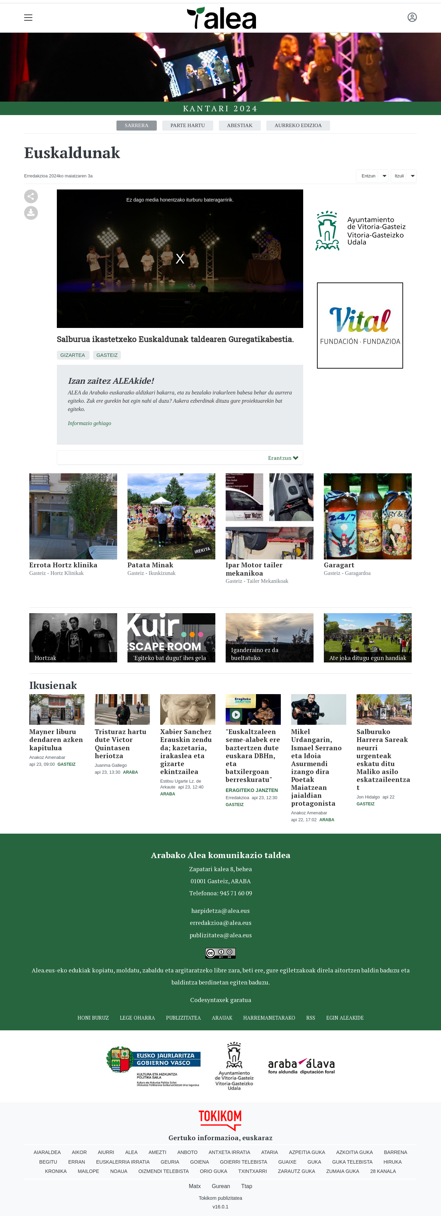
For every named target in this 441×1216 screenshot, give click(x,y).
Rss (310, 1017)
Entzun (369, 175)
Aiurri (106, 1152)
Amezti (157, 1152)
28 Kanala (383, 1171)
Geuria (170, 1162)
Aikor (79, 1152)
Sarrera (136, 125)
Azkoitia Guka (354, 1152)
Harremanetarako (269, 1017)
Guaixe (287, 1162)
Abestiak (240, 125)
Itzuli (399, 175)
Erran (76, 1162)
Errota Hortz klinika (63, 564)
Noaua (118, 1171)
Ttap (246, 1186)
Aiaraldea (47, 1152)
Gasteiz (107, 355)
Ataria (269, 1152)
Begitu (48, 1162)
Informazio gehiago (89, 423)
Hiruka (392, 1162)
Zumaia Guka (342, 1171)
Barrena (395, 1152)
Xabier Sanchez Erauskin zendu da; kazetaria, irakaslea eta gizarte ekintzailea (186, 751)
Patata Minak (150, 564)
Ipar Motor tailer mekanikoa (254, 568)
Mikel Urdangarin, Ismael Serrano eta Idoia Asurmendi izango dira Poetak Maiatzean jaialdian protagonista (316, 767)
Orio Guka (213, 1171)
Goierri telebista (243, 1162)
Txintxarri (252, 1171)
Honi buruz (93, 1017)
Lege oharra (137, 1017)
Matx (195, 1186)
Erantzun (283, 458)
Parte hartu (188, 125)
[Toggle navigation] (28, 18)
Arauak (222, 1017)
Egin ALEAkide (345, 1017)
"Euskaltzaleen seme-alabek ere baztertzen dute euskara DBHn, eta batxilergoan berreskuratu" (253, 755)
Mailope (88, 1171)
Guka (314, 1162)
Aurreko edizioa (298, 125)
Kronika (56, 1171)
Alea (131, 1152)
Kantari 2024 (220, 108)
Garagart (339, 564)
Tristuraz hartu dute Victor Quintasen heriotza (120, 743)
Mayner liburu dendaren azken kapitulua (56, 739)
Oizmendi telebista (164, 1171)
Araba (130, 772)
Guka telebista (352, 1162)
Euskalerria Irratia (123, 1162)
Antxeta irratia (229, 1152)
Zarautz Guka (296, 1171)
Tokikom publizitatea (220, 1198)
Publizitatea (183, 1017)
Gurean (221, 1186)
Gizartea (72, 355)
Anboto (187, 1152)
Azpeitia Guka (307, 1152)
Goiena (199, 1162)
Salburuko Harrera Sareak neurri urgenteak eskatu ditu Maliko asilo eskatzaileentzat (383, 759)
